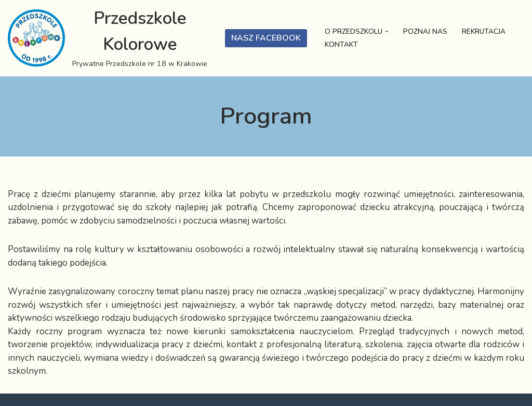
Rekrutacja (484, 31)
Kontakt (341, 44)
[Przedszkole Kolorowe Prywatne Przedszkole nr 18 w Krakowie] (108, 38)
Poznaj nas (425, 31)
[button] (387, 31)
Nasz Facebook (266, 38)
